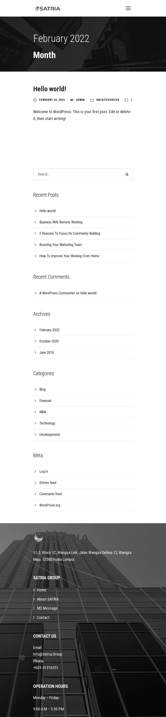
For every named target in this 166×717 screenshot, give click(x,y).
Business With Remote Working (60, 222)
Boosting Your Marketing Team (60, 245)
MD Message (47, 608)
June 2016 (46, 352)
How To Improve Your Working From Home (69, 256)
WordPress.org (49, 505)
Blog (42, 389)
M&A (42, 412)
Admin (80, 99)
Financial (45, 401)
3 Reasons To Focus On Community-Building (69, 233)
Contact (43, 617)
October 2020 (49, 341)
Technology (47, 423)
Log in (43, 471)
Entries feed (47, 483)
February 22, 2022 (52, 99)
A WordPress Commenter (57, 293)
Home (41, 590)
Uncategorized (107, 99)
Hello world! (49, 89)
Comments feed (50, 494)
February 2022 (49, 330)
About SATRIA (48, 599)
